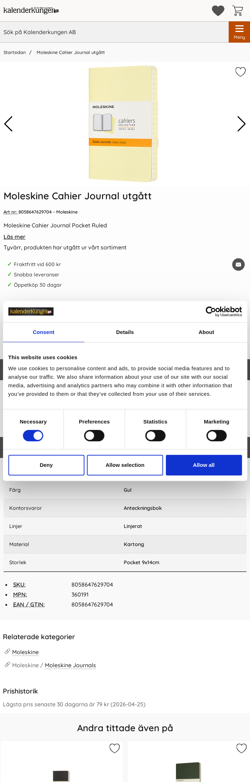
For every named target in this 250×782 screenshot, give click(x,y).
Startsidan (15, 52)
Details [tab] (125, 332)
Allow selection (125, 465)
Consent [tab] (43, 332)
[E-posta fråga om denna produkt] (238, 264)
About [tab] (206, 332)
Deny (46, 465)
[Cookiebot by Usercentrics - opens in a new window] (211, 311)
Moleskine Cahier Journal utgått (70, 52)
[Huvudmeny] (239, 32)
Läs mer (15, 236)
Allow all (204, 465)
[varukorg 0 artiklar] (239, 10)
